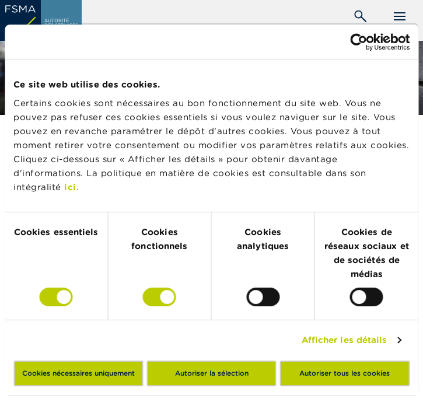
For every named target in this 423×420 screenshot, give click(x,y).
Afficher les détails (344, 339)
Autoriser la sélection (212, 373)
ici (70, 186)
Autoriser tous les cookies (344, 373)
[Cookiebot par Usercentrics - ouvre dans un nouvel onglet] (358, 42)
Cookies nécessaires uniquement (78, 373)
